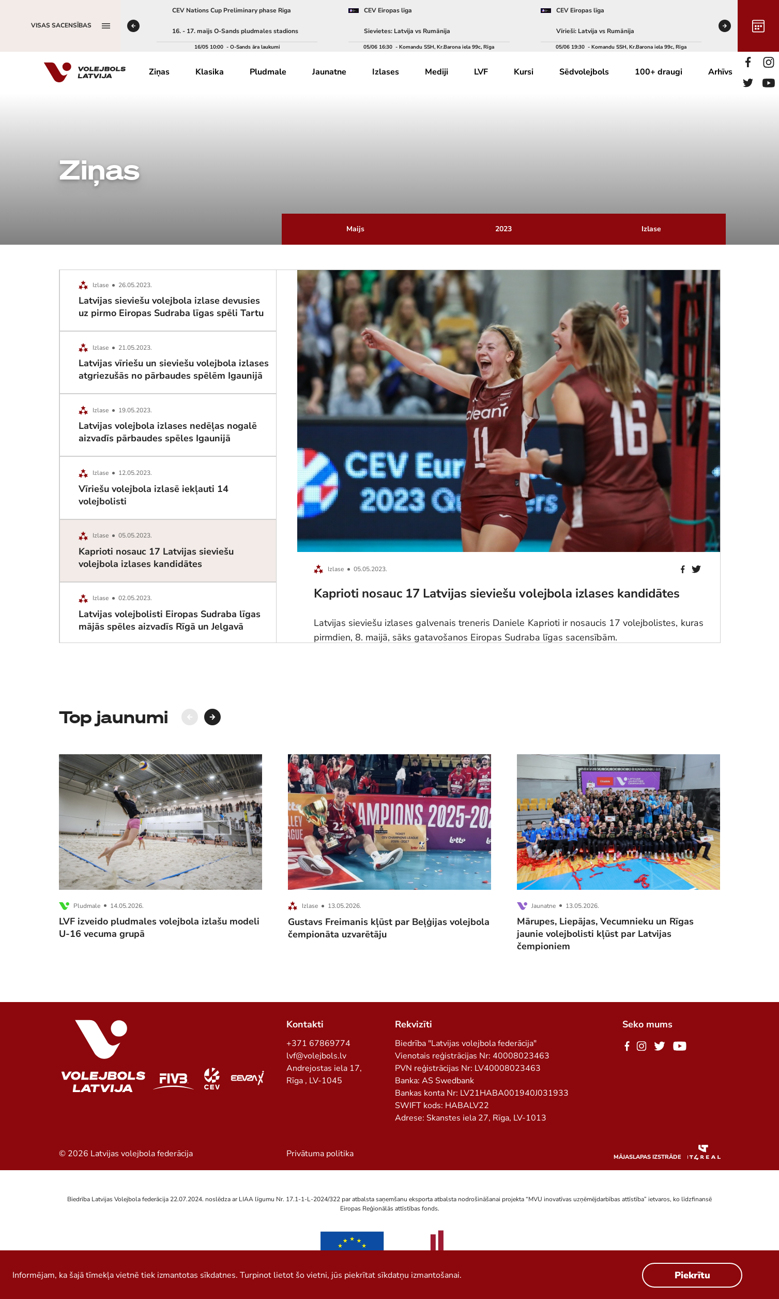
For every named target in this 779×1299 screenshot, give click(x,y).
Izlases (385, 72)
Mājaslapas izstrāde (647, 1157)
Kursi (523, 72)
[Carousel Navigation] (201, 716)
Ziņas (159, 72)
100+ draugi (658, 72)
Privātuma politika (320, 1153)
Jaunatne (329, 72)
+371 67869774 (318, 1043)
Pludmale (268, 72)
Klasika (209, 72)
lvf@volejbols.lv (316, 1056)
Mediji (436, 72)
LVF (481, 72)
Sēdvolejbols (584, 72)
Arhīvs (720, 72)
